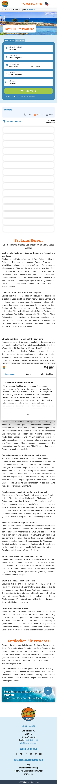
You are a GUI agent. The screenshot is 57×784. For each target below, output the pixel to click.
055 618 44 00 (32, 3)
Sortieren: (51, 120)
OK (28, 414)
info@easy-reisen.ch (28, 743)
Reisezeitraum (14, 64)
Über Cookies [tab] (47, 374)
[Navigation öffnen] (52, 3)
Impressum (28, 774)
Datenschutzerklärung (28, 768)
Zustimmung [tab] (10, 374)
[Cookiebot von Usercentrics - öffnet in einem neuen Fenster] (44, 367)
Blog (28, 765)
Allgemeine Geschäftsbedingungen (28, 771)
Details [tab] (28, 374)
